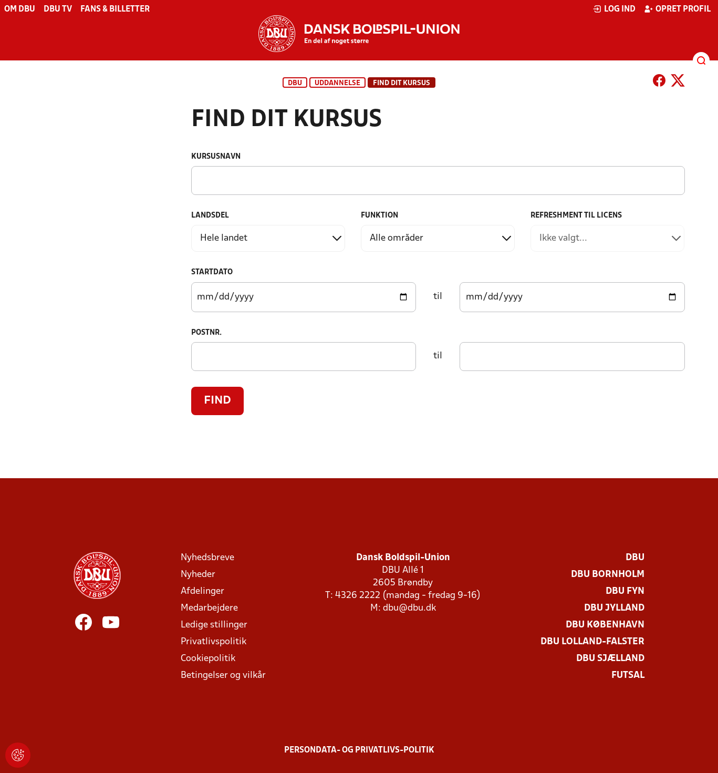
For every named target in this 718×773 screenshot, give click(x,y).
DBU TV (58, 9)
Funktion (379, 215)
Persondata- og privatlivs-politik (359, 750)
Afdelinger (202, 591)
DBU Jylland (614, 608)
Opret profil (677, 9)
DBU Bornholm (607, 574)
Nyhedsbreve (207, 557)
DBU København (605, 625)
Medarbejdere (209, 608)
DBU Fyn (625, 591)
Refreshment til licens (576, 215)
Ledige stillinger (214, 625)
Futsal (627, 675)
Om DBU (19, 9)
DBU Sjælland (610, 658)
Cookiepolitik (208, 658)
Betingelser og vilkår (223, 675)
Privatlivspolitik (213, 641)
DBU (295, 83)
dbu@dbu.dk (409, 608)
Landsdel (210, 215)
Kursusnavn (216, 156)
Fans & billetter (115, 9)
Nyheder (198, 574)
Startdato (212, 272)
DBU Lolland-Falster (592, 641)
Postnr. (206, 332)
